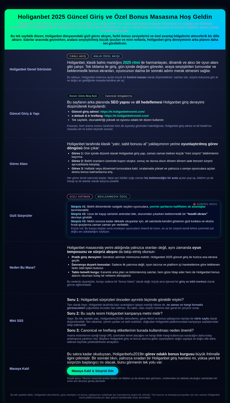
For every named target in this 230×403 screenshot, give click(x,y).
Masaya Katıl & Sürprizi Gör (93, 371)
